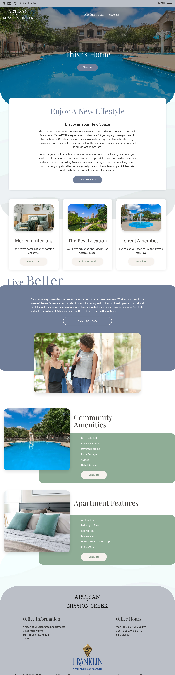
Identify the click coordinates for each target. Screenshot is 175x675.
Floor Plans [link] (33, 261)
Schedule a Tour (94, 14)
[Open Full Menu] (165, 3)
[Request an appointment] (15, 3)
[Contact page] (9, 3)
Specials (114, 14)
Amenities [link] (141, 261)
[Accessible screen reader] (3, 3)
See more (93, 474)
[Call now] (28, 3)
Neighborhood (88, 320)
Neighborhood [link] (87, 261)
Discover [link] (87, 67)
